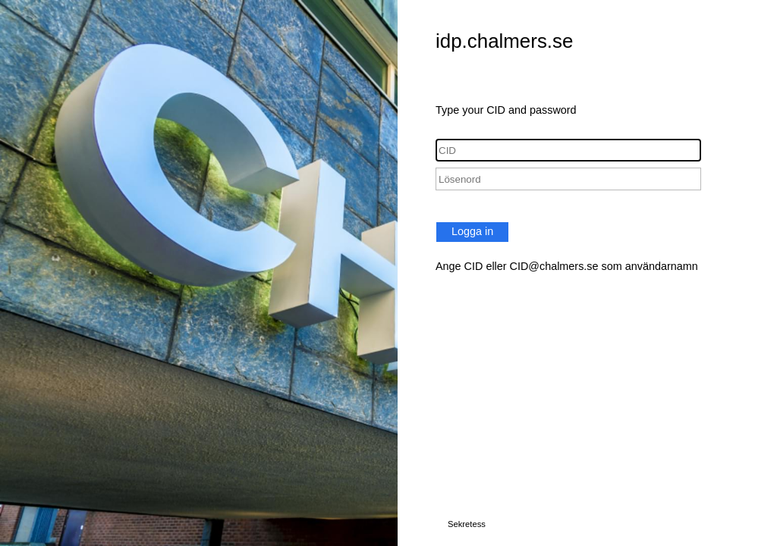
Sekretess (467, 524)
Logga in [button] (472, 231)
